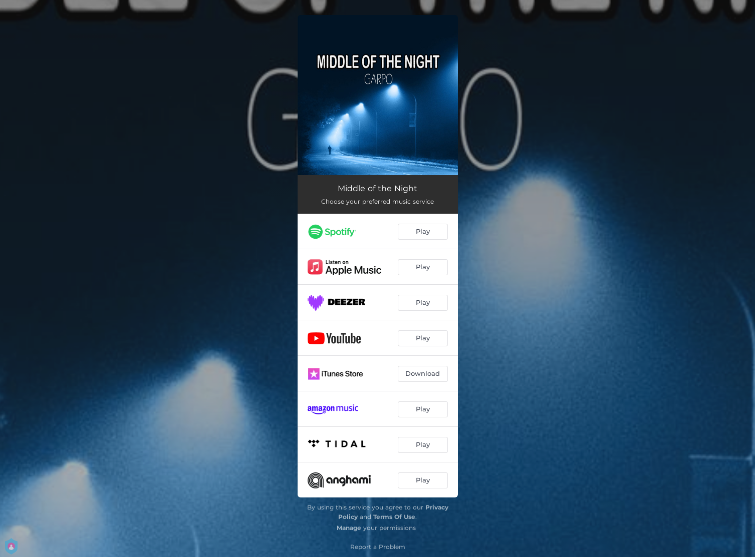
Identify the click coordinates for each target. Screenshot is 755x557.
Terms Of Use (394, 516)
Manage (349, 527)
